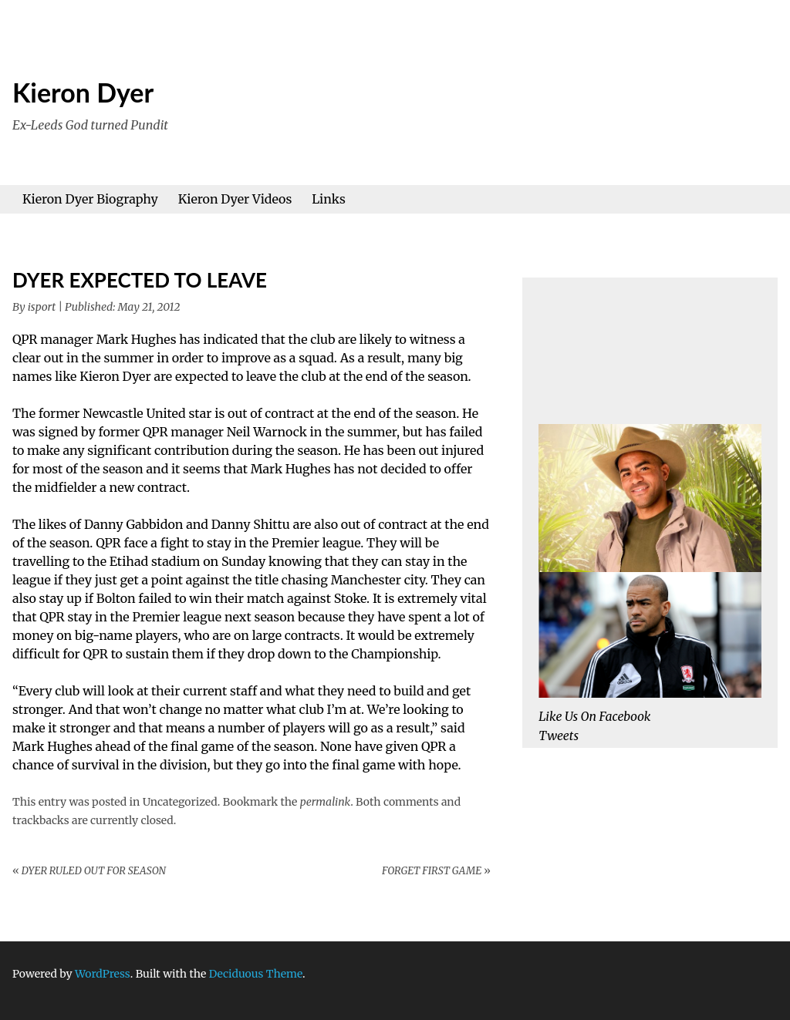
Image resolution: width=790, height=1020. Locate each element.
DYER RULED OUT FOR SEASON (89, 870)
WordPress (102, 974)
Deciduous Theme (255, 974)
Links (329, 199)
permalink (325, 802)
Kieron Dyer (83, 92)
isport (42, 307)
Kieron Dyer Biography (90, 199)
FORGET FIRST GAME (436, 870)
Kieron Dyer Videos (235, 199)
